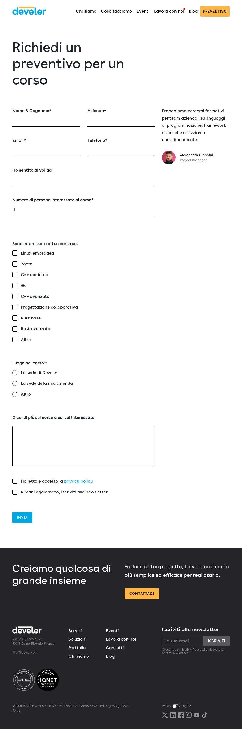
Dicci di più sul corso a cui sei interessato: (83, 440)
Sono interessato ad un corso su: (45, 243)
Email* (46, 147)
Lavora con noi (169, 11)
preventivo (215, 11)
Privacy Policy (109, 706)
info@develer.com (24, 652)
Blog (193, 11)
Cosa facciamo (116, 11)
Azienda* (121, 117)
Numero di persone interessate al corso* (83, 206)
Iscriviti (216, 641)
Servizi (75, 630)
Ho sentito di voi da (83, 177)
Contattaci (141, 593)
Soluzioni (77, 639)
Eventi (143, 11)
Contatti (115, 647)
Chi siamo (86, 11)
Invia (22, 517)
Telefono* (121, 147)
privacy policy (78, 481)
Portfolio (77, 647)
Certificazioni (88, 706)
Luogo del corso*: (29, 362)
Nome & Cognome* (46, 117)
